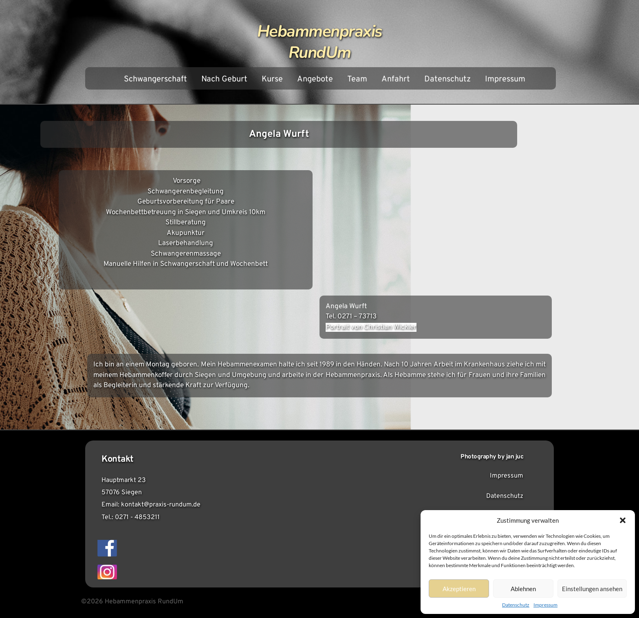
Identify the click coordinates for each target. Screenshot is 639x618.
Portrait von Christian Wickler (371, 327)
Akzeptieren (459, 588)
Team (357, 79)
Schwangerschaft (155, 79)
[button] (623, 520)
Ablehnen (523, 588)
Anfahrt (395, 79)
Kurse (272, 79)
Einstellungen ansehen (592, 588)
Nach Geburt (224, 79)
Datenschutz (515, 605)
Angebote (315, 79)
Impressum (545, 605)
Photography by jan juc (492, 457)
